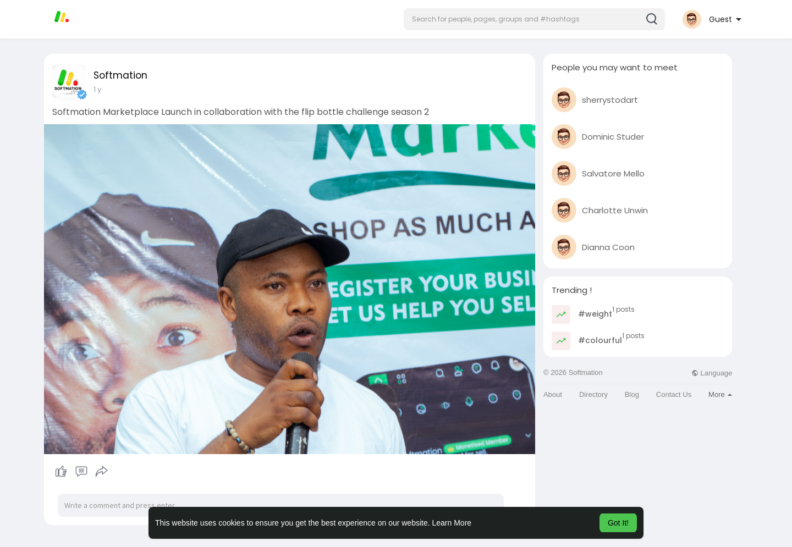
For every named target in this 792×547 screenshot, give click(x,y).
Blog (632, 394)
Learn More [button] (452, 522)
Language (711, 373)
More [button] (720, 394)
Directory (593, 394)
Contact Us (673, 394)
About (552, 394)
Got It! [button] (618, 522)
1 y (97, 89)
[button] (534, 19)
